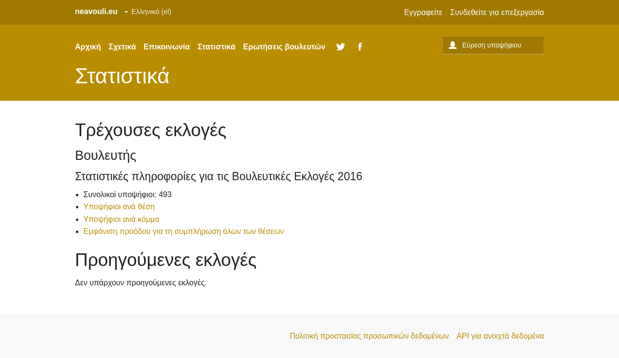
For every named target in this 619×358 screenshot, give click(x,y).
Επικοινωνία (167, 47)
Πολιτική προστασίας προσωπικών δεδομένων (369, 336)
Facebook (360, 47)
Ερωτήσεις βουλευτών (284, 47)
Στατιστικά (217, 47)
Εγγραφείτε (423, 12)
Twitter (341, 47)
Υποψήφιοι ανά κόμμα (122, 219)
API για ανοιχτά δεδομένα (500, 336)
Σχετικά (122, 47)
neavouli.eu (96, 11)
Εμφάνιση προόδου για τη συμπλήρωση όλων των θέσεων (184, 231)
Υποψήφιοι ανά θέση (119, 206)
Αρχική (88, 47)
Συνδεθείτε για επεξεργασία (497, 12)
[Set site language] (147, 12)
